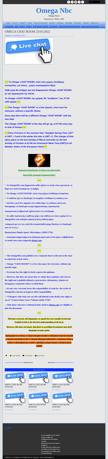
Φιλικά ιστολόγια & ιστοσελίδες (68, 26)
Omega (15, 82)
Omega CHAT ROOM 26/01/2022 (64, 362)
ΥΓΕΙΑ (16, 26)
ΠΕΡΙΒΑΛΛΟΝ (94, 22)
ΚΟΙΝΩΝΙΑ (86, 22)
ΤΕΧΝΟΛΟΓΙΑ (77, 22)
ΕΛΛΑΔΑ (14, 22)
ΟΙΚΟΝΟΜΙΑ (60, 22)
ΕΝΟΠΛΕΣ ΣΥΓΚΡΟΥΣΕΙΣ (40, 22)
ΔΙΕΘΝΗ (22, 22)
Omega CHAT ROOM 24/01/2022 (15, 362)
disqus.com (37, 240)
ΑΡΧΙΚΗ (8, 22)
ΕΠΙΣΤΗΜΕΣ (68, 22)
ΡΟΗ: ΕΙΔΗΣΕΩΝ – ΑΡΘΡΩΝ (40, 26)
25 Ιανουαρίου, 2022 (18, 35)
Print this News (40, 355)
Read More (8, 389)
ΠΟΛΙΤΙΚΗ (52, 22)
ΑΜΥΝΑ (30, 22)
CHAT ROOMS (53, 26)
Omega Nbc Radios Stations (90, 26)
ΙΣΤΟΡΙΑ (22, 26)
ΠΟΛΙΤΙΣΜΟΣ (9, 26)
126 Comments (28, 355)
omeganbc (8, 35)
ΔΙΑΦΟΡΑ (28, 26)
